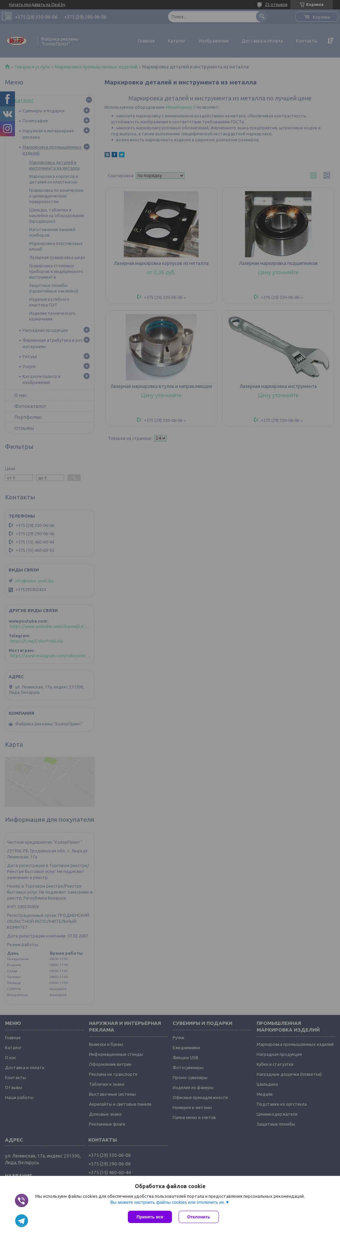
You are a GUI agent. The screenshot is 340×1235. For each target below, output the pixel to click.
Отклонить (198, 1216)
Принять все (149, 1216)
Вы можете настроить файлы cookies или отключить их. (167, 1202)
